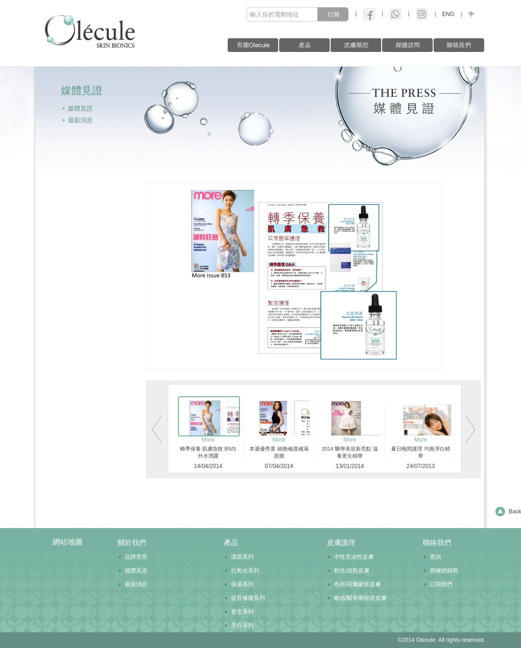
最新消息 (80, 120)
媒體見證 (80, 108)
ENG (448, 14)
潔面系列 (242, 557)
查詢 (435, 557)
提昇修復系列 (248, 598)
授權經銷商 (444, 570)
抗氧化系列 (245, 570)
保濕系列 (242, 584)
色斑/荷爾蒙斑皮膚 (357, 584)
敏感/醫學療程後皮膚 (360, 598)
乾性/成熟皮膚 (351, 570)
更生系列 (242, 611)
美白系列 (242, 625)
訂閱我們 (441, 584)
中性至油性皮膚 (354, 557)
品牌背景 (136, 557)
